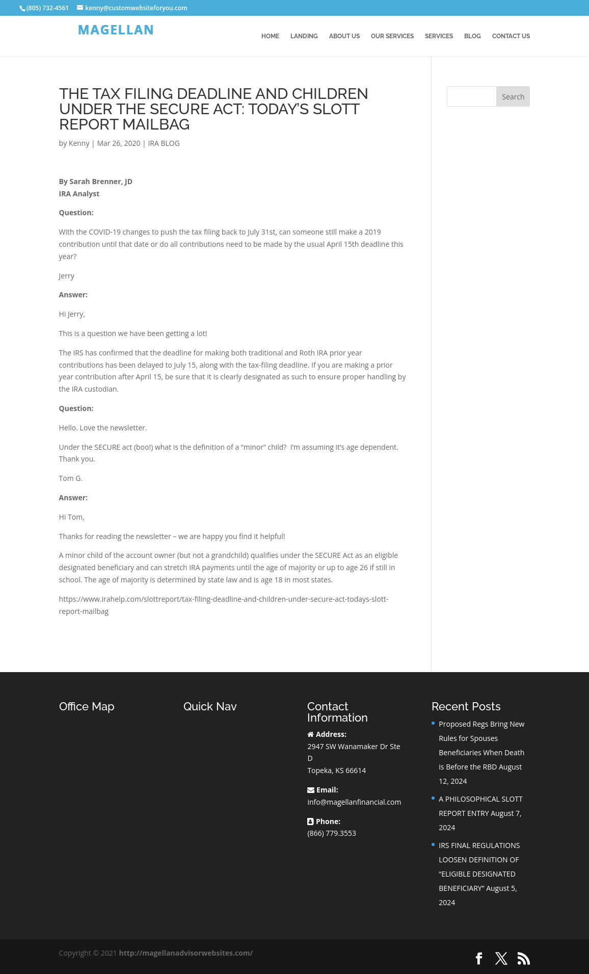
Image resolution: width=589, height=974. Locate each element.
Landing (304, 36)
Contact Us (511, 36)
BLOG (472, 36)
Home (270, 36)
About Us (344, 36)
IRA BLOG (163, 143)
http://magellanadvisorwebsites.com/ (186, 953)
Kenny (79, 143)
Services (439, 36)
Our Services (392, 36)
